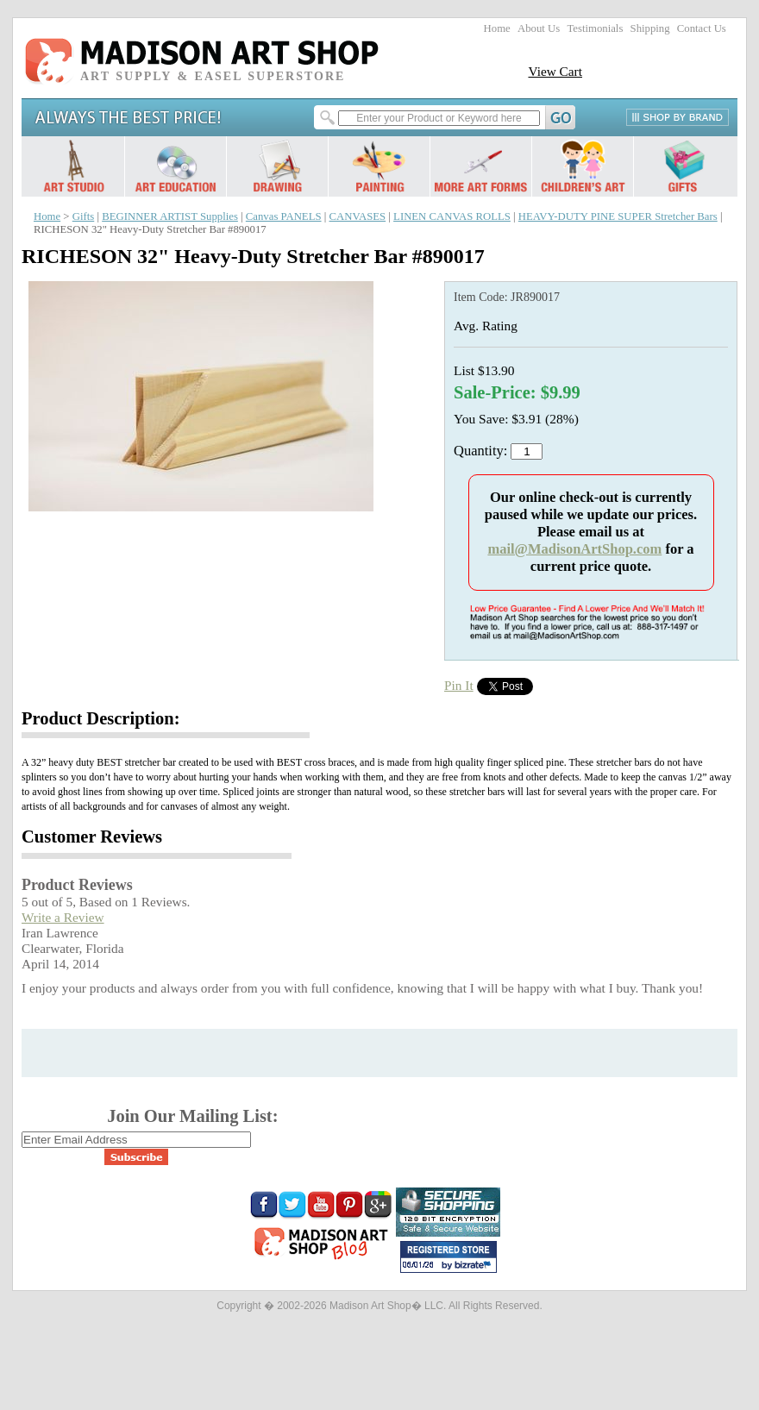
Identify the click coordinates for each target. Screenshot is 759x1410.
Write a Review (63, 917)
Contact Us (701, 28)
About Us (539, 28)
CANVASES (357, 216)
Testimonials (595, 28)
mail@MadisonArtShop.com (574, 549)
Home (497, 28)
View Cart (555, 71)
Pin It (459, 685)
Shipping (650, 28)
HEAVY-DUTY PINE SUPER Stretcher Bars (618, 216)
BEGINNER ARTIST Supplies (170, 216)
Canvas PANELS (284, 216)
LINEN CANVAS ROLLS (452, 216)
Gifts (83, 216)
